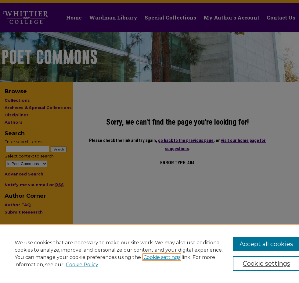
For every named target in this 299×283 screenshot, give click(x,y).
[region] (149, 253)
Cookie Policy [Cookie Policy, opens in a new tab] (82, 264)
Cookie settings (161, 257)
